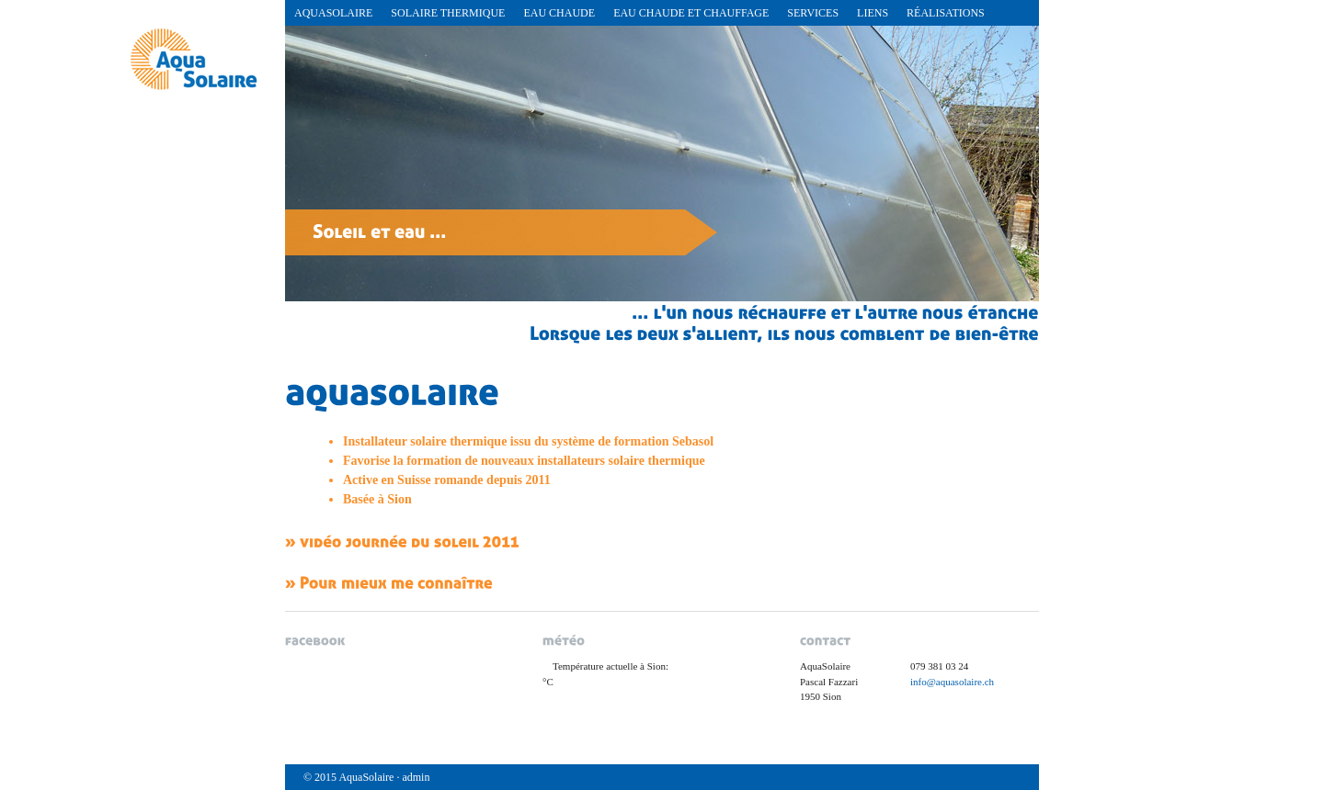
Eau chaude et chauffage (691, 12)
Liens (872, 12)
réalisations (946, 12)
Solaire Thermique (448, 12)
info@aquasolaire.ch (952, 681)
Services (813, 12)
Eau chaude (559, 12)
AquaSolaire (333, 12)
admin (415, 777)
